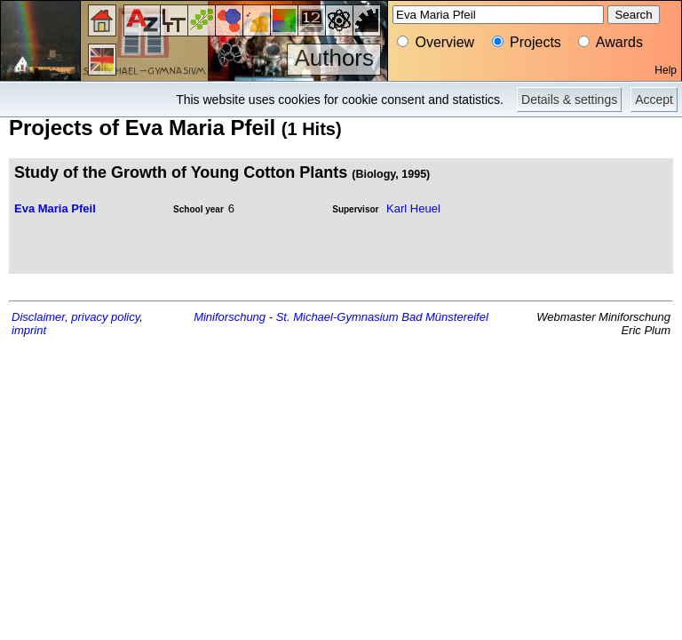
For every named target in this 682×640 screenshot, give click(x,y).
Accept (654, 99)
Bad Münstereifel (444, 317)
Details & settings (569, 99)
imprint (29, 330)
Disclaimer (38, 317)
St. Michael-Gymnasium (337, 317)
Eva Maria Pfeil (55, 208)
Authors (334, 57)
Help (665, 70)
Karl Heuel (413, 208)
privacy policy (105, 317)
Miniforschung (230, 317)
